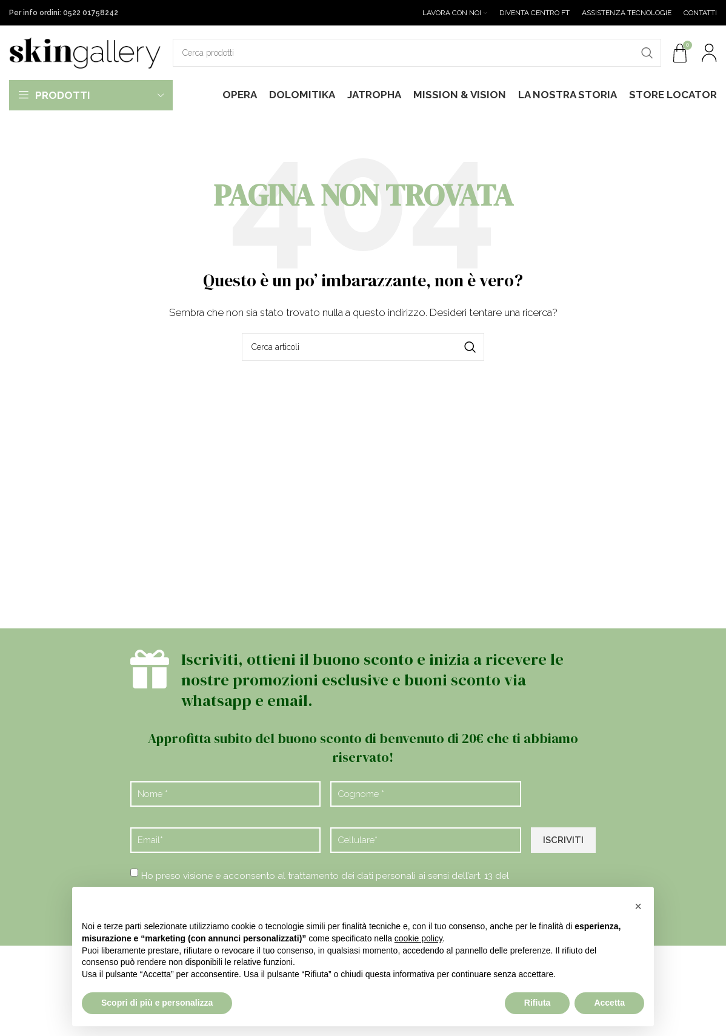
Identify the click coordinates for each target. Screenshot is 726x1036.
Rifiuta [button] (537, 1002)
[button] (638, 906)
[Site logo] (85, 52)
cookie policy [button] (418, 938)
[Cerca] (417, 53)
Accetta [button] (609, 1002)
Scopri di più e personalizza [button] (157, 1002)
